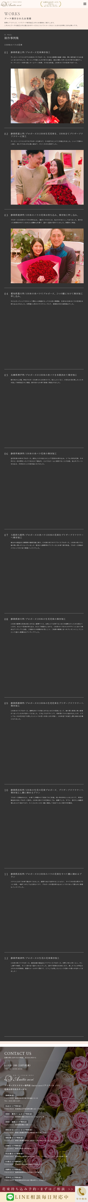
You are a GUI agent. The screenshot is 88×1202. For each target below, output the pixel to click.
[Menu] (85, 3)
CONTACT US (17, 1053)
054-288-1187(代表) (17, 1066)
